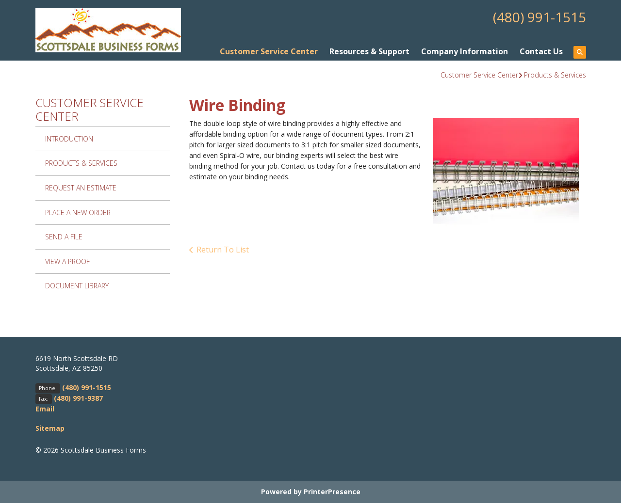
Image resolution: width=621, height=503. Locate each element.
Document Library (77, 285)
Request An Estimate (80, 187)
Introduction (69, 138)
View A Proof (67, 261)
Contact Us (541, 51)
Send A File (63, 236)
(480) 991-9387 (78, 398)
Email (44, 408)
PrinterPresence (332, 491)
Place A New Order (78, 212)
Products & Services (555, 74)
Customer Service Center (269, 51)
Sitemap (50, 428)
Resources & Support (369, 51)
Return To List (222, 249)
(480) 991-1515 (539, 17)
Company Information (464, 51)
